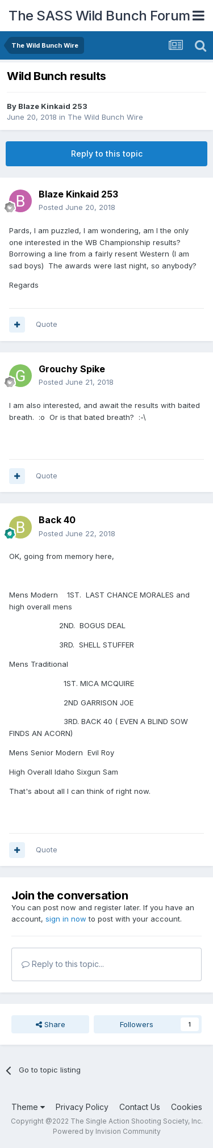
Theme (28, 1107)
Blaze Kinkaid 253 (52, 106)
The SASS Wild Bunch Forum (99, 15)
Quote (46, 324)
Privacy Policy (82, 1107)
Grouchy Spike (72, 369)
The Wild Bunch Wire (105, 116)
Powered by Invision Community (107, 1131)
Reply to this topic (107, 153)
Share (50, 1024)
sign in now (65, 918)
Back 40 (57, 519)
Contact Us (139, 1107)
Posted (77, 207)
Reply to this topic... (63, 964)
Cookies (186, 1107)
